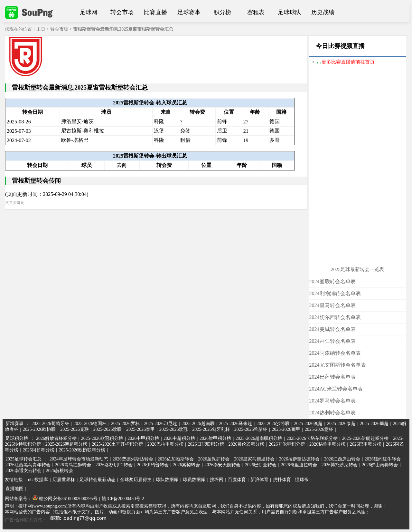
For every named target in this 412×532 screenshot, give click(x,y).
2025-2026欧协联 (39, 429)
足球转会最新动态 (98, 479)
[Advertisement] (357, 169)
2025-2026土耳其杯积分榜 (117, 444)
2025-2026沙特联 (273, 423)
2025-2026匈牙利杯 (211, 429)
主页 (40, 29)
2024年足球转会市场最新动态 (79, 459)
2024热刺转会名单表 (332, 412)
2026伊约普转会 (153, 464)
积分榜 (222, 12)
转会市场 (122, 12)
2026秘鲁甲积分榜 (327, 444)
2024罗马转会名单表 (332, 400)
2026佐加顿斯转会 (176, 459)
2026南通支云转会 (23, 470)
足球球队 (289, 12)
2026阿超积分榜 (38, 450)
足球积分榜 (16, 438)
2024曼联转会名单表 (332, 281)
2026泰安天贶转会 (222, 464)
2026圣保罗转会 (213, 459)
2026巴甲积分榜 (365, 444)
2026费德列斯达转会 (133, 459)
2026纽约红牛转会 (383, 459)
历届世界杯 (63, 479)
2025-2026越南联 (198, 423)
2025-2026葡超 (374, 423)
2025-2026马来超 (235, 423)
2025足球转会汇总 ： (26, 459)
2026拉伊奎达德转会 (299, 459)
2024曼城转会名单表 (332, 329)
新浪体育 (259, 479)
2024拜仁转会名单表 (332, 341)
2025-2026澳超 (308, 423)
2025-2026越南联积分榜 (259, 438)
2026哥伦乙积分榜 (246, 444)
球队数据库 (167, 479)
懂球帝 (302, 479)
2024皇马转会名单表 (332, 305)
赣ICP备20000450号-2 (123, 498)
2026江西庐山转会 (342, 459)
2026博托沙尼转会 (340, 464)
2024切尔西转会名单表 (335, 317)
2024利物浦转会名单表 (335, 293)
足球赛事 (189, 12)
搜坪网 (216, 479)
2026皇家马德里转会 (254, 459)
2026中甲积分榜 (143, 438)
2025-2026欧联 (107, 429)
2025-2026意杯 (319, 429)
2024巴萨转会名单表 (332, 377)
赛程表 (256, 12)
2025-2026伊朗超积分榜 (365, 438)
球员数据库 (194, 479)
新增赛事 (14, 423)
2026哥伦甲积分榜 (287, 444)
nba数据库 (38, 479)
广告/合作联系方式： (58, 519)
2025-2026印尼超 (160, 423)
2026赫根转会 (59, 470)
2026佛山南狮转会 (380, 464)
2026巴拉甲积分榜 (165, 444)
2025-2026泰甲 (140, 429)
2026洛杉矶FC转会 (114, 464)
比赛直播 (155, 12)
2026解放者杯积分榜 (56, 438)
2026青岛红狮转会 (73, 464)
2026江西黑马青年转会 (28, 464)
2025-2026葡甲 (286, 429)
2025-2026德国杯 (90, 423)
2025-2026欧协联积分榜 (82, 450)
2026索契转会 (186, 464)
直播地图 (14, 488)
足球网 (88, 12)
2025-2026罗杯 (125, 423)
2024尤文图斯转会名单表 (337, 365)
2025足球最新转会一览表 (357, 269)
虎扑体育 (282, 479)
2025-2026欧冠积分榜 (102, 438)
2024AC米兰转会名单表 (336, 389)
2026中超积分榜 (179, 438)
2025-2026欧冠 (173, 429)
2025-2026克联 (74, 429)
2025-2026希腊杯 (250, 429)
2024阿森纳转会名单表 (335, 353)
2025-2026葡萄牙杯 (50, 423)
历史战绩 (322, 12)
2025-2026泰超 (341, 423)
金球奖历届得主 (136, 479)
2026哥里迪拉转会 (299, 464)
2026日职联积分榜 (206, 444)
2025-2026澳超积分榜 (66, 444)
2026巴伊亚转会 (260, 464)
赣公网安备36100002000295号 (65, 498)
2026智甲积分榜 (215, 438)
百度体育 (237, 479)
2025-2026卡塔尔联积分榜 (312, 438)
